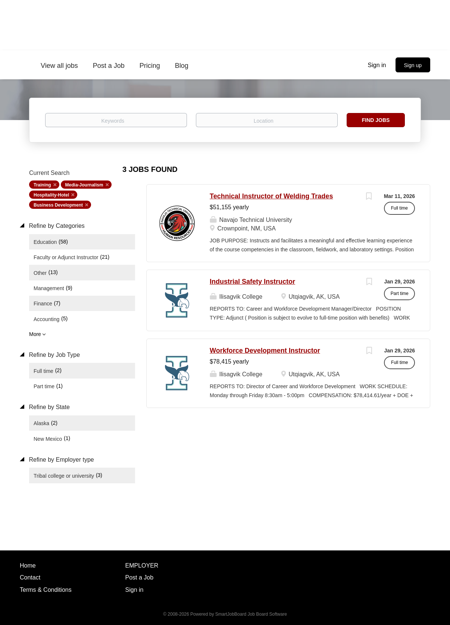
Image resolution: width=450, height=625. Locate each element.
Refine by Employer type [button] (60, 459)
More (35, 334)
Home (28, 565)
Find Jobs (376, 120)
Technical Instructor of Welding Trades (271, 196)
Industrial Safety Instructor (252, 281)
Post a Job (139, 577)
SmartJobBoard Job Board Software (251, 614)
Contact (30, 577)
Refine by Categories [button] (56, 226)
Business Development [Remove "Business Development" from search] (58, 205)
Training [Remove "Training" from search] (42, 185)
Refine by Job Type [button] (53, 355)
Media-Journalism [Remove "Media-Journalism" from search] (84, 185)
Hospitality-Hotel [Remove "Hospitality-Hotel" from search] (51, 195)
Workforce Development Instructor (265, 350)
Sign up (413, 65)
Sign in (377, 65)
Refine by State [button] (48, 407)
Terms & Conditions (46, 590)
